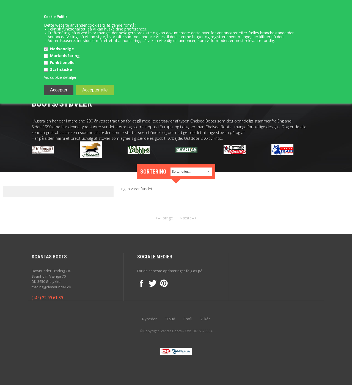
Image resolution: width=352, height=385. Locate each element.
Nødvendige (62, 48)
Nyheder (149, 318)
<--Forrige (164, 218)
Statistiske (61, 69)
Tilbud (170, 318)
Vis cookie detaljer (60, 77)
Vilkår (205, 318)
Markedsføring (65, 55)
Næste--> (188, 218)
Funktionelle (62, 62)
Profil (187, 318)
